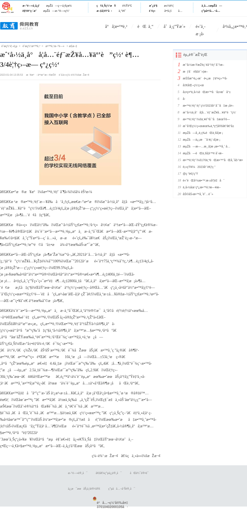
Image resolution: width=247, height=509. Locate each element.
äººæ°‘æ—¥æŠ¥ (47, 74)
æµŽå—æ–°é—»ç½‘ (56, 10)
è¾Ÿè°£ (127, 5)
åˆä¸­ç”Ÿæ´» (174, 26)
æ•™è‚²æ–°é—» (54, 46)
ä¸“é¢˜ (122, 10)
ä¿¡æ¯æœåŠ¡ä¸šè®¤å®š (84, 488)
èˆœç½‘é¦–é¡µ (9, 46)
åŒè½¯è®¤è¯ (140, 473)
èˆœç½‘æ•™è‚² (31, 46)
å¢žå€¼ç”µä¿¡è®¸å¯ (109, 473)
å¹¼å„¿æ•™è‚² (235, 26)
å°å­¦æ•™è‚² (116, 26)
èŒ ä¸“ (145, 26)
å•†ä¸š (167, 10)
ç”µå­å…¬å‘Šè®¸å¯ (121, 488)
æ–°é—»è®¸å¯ (77, 473)
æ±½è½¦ (169, 5)
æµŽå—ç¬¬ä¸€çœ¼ (59, 5)
